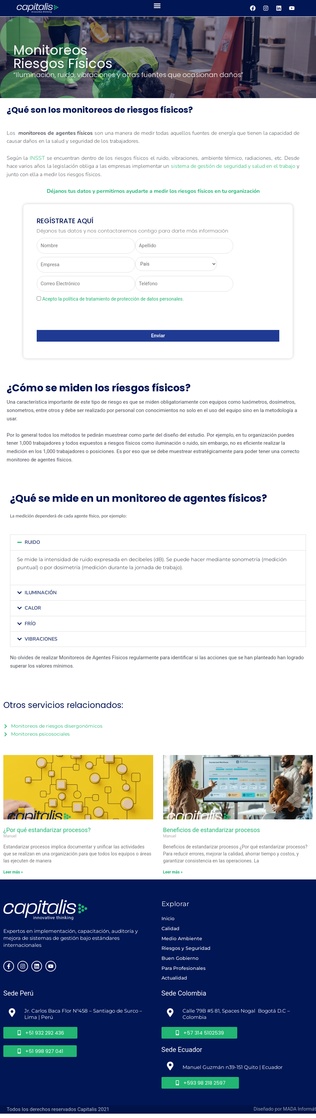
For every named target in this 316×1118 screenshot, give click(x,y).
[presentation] (87, 319)
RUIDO (33, 544)
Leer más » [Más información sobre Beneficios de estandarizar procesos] (173, 873)
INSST (37, 157)
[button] (157, 5)
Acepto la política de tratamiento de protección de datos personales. (113, 301)
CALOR (33, 609)
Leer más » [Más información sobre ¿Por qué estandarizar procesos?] (13, 873)
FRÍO (30, 625)
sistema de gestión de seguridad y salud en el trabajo (233, 165)
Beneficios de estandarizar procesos (211, 831)
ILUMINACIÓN (41, 594)
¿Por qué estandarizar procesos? (47, 831)
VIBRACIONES (41, 640)
